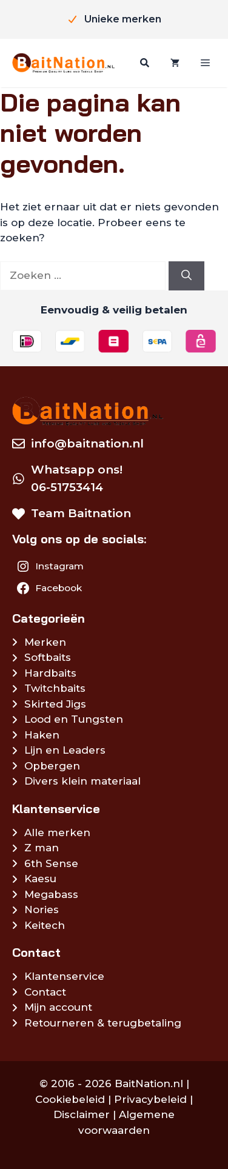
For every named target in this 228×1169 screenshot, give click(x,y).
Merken (45, 642)
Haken (41, 735)
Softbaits (47, 657)
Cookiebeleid (70, 1099)
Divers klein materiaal (82, 781)
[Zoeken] (143, 63)
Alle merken (57, 832)
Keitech (44, 925)
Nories (41, 909)
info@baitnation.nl (87, 444)
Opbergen (52, 766)
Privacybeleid (150, 1099)
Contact (45, 992)
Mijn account (58, 1007)
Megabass (51, 894)
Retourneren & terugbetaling (102, 1023)
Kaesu (40, 879)
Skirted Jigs (55, 704)
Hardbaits (50, 673)
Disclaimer (81, 1114)
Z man (41, 848)
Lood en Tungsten (73, 719)
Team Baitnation (81, 513)
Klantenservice (64, 976)
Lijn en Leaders (65, 750)
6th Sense (51, 863)
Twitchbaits (55, 688)
